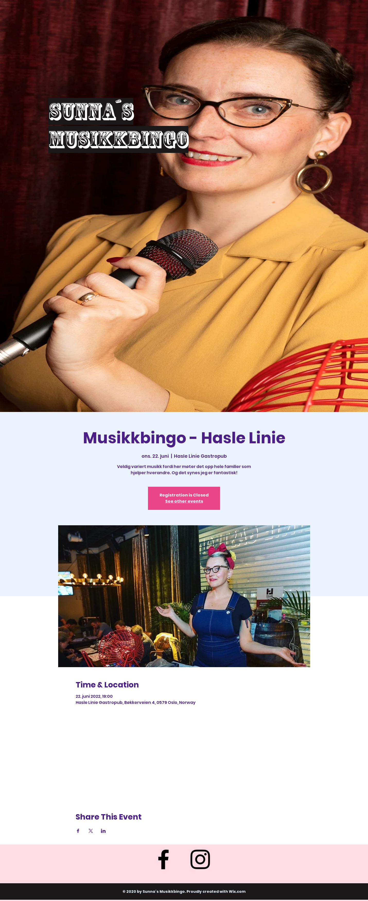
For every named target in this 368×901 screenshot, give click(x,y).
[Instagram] (200, 859)
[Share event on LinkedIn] (103, 831)
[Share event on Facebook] (78, 831)
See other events (184, 501)
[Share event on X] (90, 831)
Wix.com (237, 891)
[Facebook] (163, 859)
